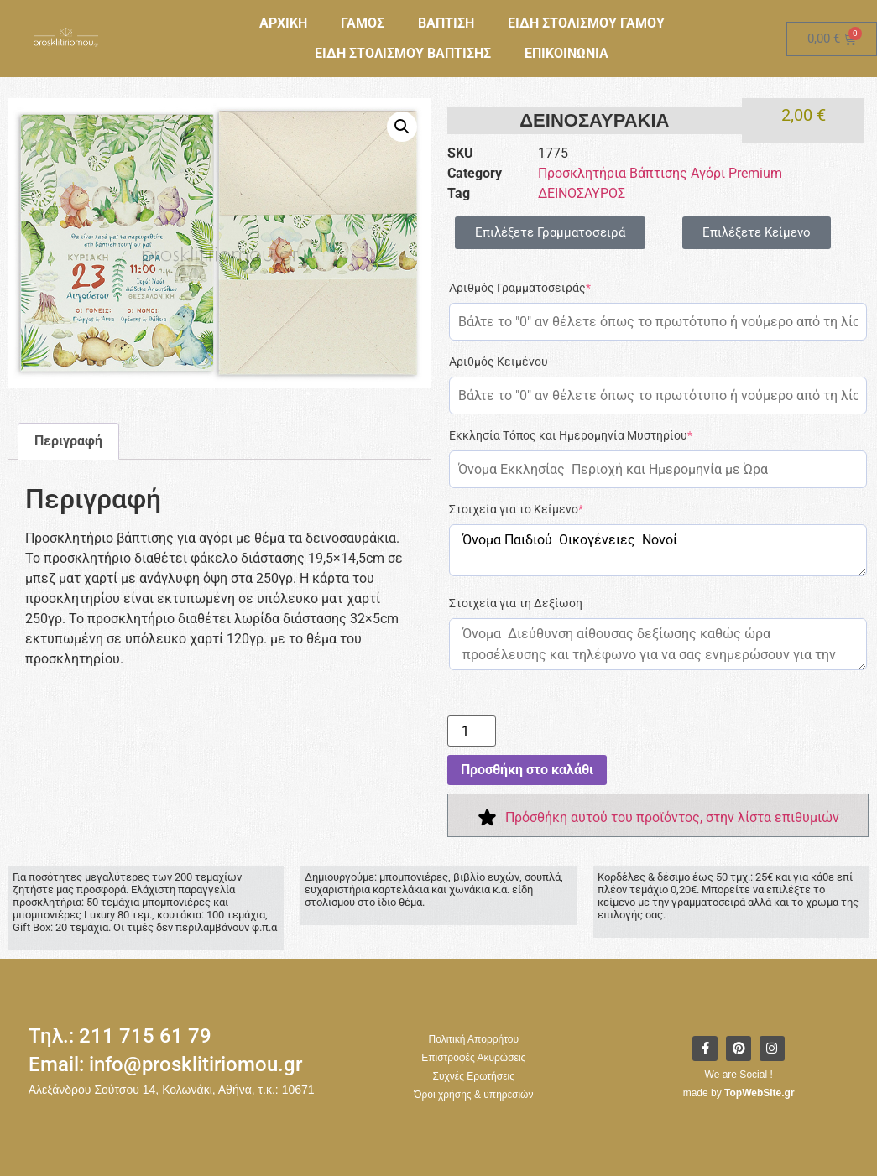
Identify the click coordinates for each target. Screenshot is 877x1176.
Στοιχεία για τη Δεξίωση (515, 603)
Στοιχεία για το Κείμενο (516, 509)
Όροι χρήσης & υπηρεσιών (473, 1095)
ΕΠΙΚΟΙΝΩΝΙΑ (566, 53)
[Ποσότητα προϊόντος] (471, 731)
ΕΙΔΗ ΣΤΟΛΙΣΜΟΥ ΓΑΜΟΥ (586, 23)
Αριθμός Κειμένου (498, 361)
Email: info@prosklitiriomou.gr (165, 1064)
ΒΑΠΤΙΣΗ (446, 23)
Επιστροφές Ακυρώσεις (473, 1058)
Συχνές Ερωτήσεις (473, 1076)
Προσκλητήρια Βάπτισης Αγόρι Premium (660, 173)
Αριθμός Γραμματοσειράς (520, 287)
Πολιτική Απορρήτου (474, 1039)
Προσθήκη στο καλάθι (527, 770)
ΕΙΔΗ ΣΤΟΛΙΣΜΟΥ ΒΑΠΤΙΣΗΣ (403, 53)
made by (739, 1093)
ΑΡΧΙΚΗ (283, 23)
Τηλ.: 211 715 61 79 (120, 1036)
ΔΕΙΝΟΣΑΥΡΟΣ (581, 193)
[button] (402, 127)
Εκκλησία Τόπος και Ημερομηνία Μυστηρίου (570, 435)
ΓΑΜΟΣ (362, 23)
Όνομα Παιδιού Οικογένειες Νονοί (658, 550)
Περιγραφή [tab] (68, 441)
